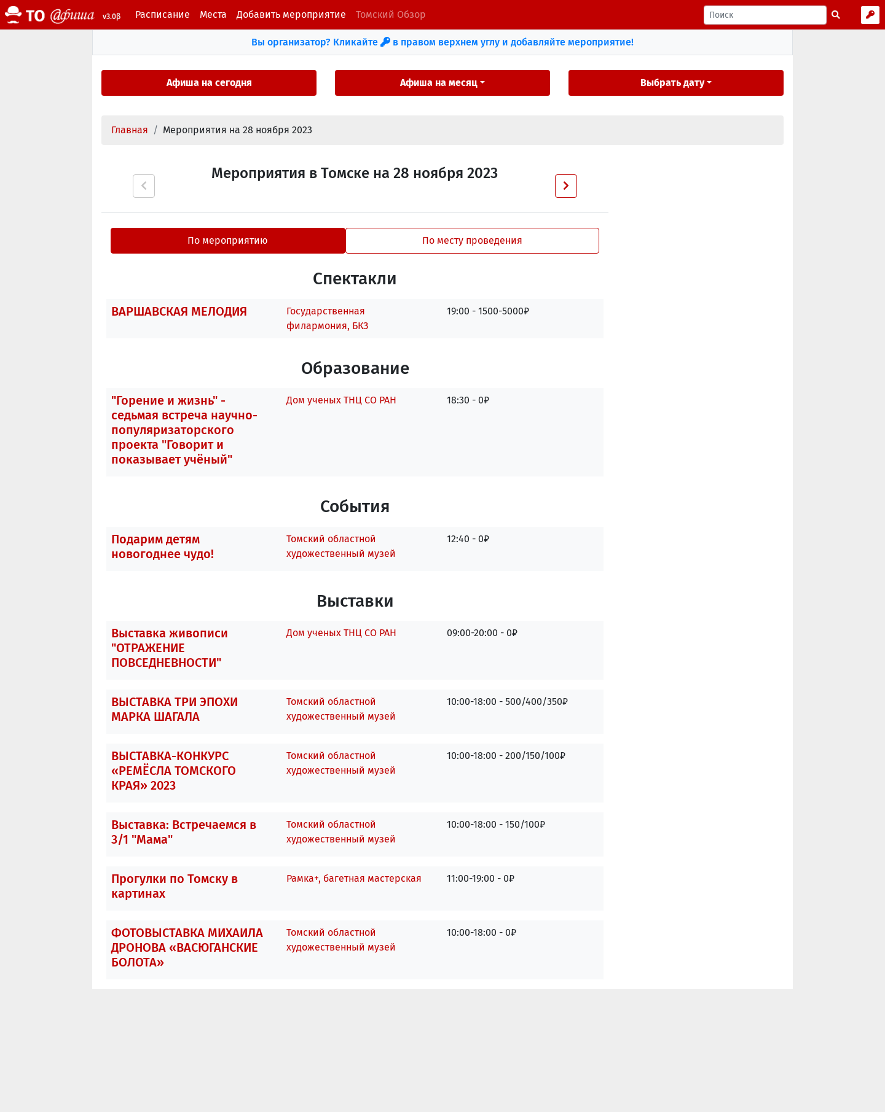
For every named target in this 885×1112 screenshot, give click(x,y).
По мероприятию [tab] (227, 240)
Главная (129, 130)
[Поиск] (765, 15)
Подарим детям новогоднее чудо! (162, 546)
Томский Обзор (391, 14)
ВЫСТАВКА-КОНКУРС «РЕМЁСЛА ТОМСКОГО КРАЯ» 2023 (173, 770)
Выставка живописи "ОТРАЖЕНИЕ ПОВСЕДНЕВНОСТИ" (169, 648)
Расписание (162, 14)
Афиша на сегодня (209, 82)
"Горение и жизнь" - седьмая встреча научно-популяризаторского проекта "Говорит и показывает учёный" (184, 430)
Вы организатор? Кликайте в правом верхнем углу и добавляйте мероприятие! (442, 42)
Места (213, 14)
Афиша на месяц (439, 82)
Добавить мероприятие (291, 14)
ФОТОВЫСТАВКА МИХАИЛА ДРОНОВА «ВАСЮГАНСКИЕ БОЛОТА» (187, 947)
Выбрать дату (672, 82)
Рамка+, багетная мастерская (354, 878)
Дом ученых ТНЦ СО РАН (341, 400)
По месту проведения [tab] (472, 240)
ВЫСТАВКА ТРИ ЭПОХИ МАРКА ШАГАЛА (174, 709)
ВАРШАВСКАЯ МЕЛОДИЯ (179, 311)
